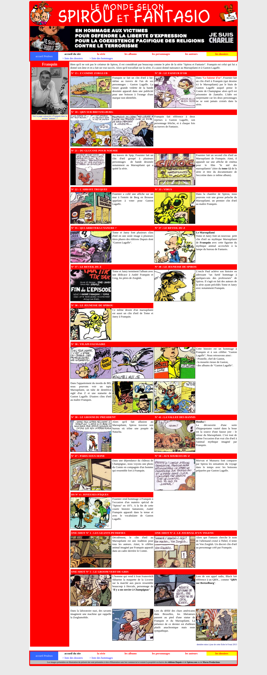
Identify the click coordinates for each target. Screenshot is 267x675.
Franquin (205, 242)
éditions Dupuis (175, 662)
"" (212, 77)
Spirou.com (192, 662)
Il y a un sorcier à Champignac (131, 589)
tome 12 (226, 168)
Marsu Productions (211, 662)
